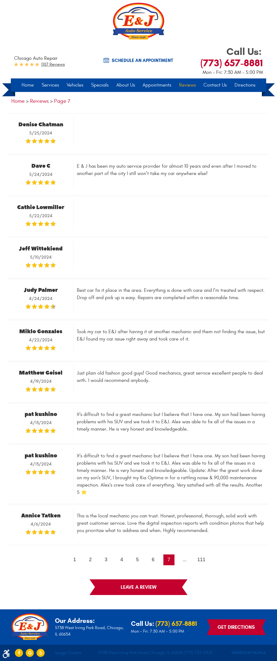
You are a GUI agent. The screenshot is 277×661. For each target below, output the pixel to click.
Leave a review (138, 588)
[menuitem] (28, 85)
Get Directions (236, 627)
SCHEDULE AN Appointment (142, 60)
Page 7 (62, 101)
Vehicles (75, 85)
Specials (99, 85)
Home (28, 85)
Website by (248, 653)
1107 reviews (53, 64)
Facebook (19, 653)
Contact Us (215, 85)
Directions (245, 85)
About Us (125, 85)
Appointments (157, 85)
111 (202, 560)
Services (50, 85)
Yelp (41, 653)
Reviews (187, 85)
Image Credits (68, 652)
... (185, 560)
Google (30, 653)
